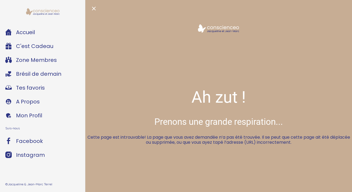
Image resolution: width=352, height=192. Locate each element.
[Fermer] (94, 8)
